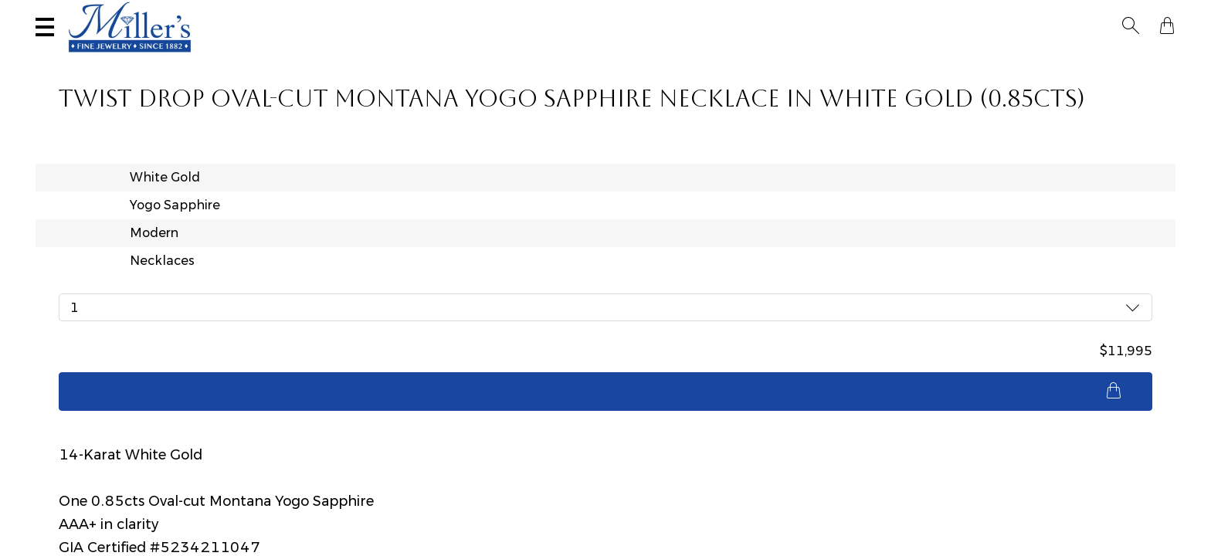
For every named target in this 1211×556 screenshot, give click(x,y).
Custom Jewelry (1113, 59)
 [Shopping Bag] (1166, 13)
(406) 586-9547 (102, 13)
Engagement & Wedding (746, 59)
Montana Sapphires (586, 59)
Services (495, 13)
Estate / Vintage (894, 59)
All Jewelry (1003, 59)
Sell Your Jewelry (371, 13)
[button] (1140, 14)
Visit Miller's (230, 13)
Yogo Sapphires (453, 59)
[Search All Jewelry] (1025, 14)
